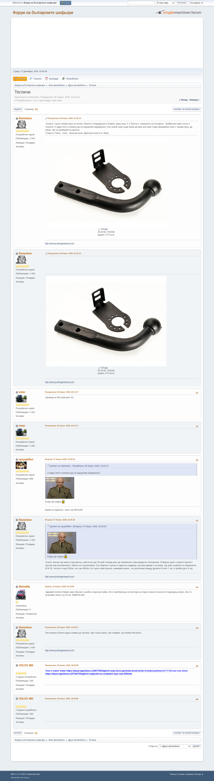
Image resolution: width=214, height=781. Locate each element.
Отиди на (153, 746)
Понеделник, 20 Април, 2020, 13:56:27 (61, 627)
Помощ (173, 774)
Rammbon (25, 118)
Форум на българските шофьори (43, 12)
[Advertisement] (107, 42)
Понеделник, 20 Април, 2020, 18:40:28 (61, 665)
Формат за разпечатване (187, 109)
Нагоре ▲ (199, 774)
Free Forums (24, 777)
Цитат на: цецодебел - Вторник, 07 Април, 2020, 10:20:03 (78, 526)
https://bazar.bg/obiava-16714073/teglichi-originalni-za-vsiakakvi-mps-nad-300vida (88, 673)
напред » (194, 100)
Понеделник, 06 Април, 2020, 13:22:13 (64, 118)
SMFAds (14, 777)
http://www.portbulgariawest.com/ (59, 243)
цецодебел (26, 459)
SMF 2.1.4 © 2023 (18, 774)
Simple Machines (33, 774)
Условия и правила (185, 774)
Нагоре (17, 733)
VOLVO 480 (26, 665)
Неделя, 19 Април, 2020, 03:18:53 (59, 586)
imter (22, 392)
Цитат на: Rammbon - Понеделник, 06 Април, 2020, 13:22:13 (79, 466)
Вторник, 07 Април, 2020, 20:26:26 (60, 520)
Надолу (18, 109)
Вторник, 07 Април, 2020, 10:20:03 (60, 459)
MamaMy (24, 586)
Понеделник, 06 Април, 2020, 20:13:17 (61, 392)
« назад (183, 100)
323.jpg (103, 229)
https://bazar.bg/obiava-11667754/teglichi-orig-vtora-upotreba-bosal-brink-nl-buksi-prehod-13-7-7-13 (119, 670)
